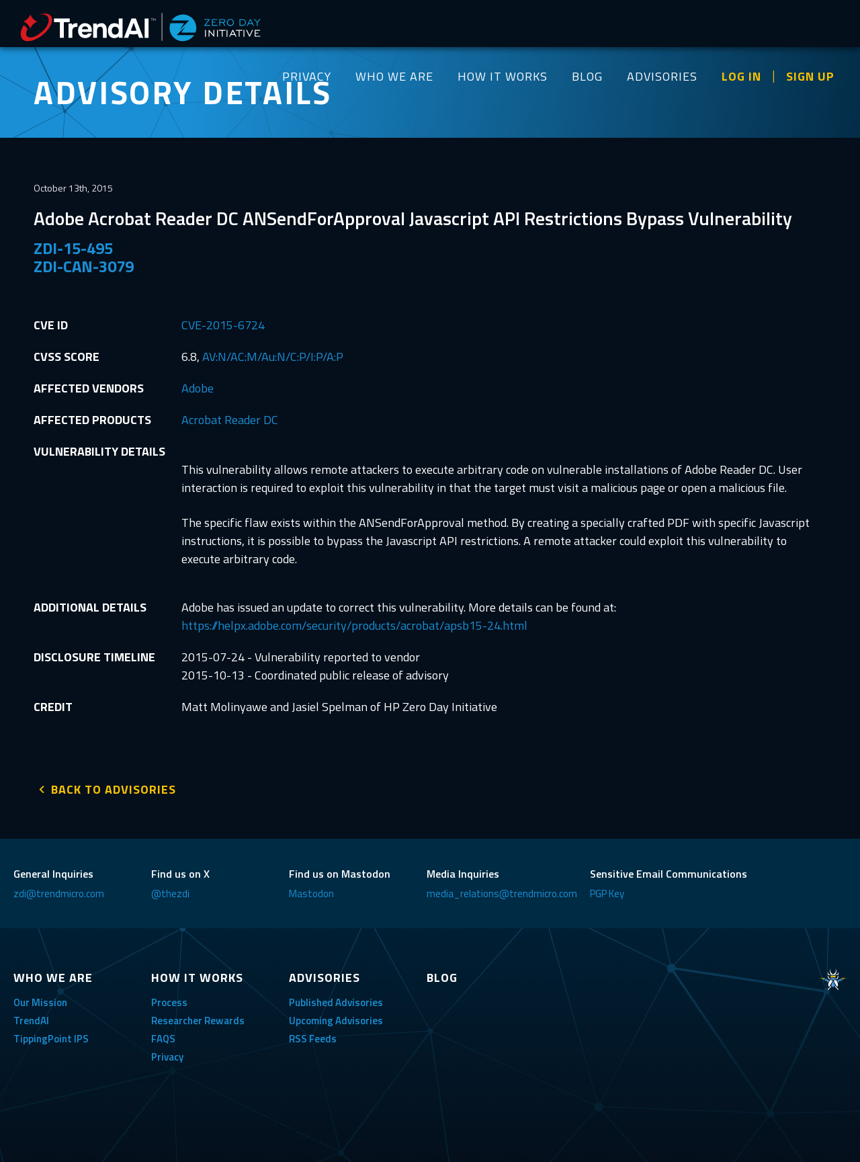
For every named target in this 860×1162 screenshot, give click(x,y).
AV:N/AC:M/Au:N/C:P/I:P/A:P (272, 356)
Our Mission (40, 1001)
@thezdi (170, 892)
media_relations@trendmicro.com (502, 892)
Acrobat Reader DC (229, 420)
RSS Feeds (313, 1037)
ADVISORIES (662, 76)
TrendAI (31, 1019)
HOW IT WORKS (503, 76)
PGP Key (607, 892)
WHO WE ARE (394, 76)
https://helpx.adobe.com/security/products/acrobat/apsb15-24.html (354, 625)
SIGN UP (810, 76)
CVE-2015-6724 (223, 325)
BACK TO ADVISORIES (113, 788)
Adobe (197, 388)
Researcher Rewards (198, 1019)
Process (169, 1001)
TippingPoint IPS (51, 1037)
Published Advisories (336, 1001)
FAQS (163, 1037)
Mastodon (311, 892)
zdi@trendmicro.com (58, 892)
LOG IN (741, 76)
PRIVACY (306, 76)
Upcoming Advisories (336, 1019)
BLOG (587, 76)
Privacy (167, 1055)
